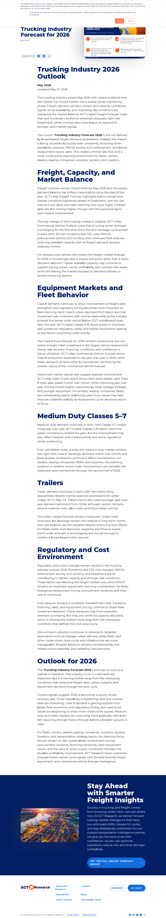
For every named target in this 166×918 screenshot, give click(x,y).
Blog (83, 894)
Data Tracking (63, 899)
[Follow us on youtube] (133, 915)
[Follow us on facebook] (141, 915)
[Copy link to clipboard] (49, 56)
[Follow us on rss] (144, 915)
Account (136, 888)
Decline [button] (130, 21)
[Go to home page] (35, 887)
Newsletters (63, 894)
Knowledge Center (91, 899)
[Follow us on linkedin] (130, 915)
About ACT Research (61, 888)
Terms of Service (89, 915)
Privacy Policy (73, 915)
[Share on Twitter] (44, 56)
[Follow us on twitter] (137, 915)
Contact (85, 886)
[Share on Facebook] (38, 56)
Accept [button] (119, 21)
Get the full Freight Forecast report (116, 863)
